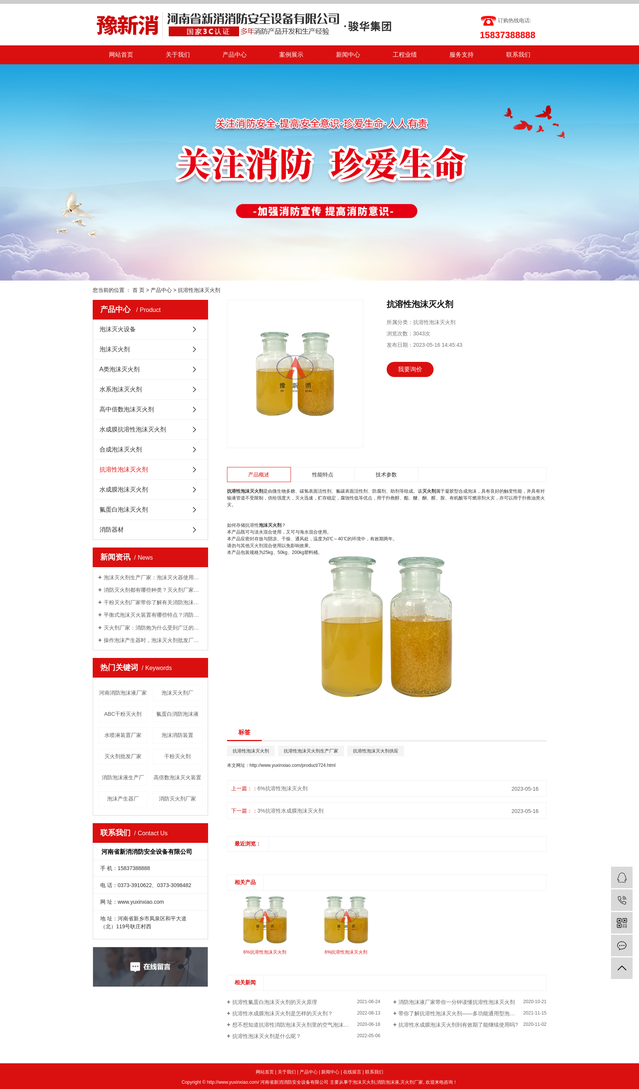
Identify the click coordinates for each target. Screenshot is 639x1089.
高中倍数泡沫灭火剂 (127, 409)
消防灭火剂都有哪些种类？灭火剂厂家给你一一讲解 (153, 590)
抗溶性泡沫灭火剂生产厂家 (311, 751)
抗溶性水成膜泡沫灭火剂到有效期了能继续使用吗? (458, 1025)
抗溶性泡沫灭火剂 (199, 290)
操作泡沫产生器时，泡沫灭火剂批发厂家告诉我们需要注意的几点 (153, 640)
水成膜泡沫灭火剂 (124, 489)
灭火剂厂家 (411, 1082)
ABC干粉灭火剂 (122, 714)
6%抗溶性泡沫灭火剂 (283, 788)
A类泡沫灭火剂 (120, 369)
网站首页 (121, 54)
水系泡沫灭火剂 (121, 389)
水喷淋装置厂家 (122, 735)
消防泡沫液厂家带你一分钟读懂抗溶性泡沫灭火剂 (456, 1002)
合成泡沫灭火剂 (121, 449)
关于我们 (178, 54)
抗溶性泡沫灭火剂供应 (375, 751)
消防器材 (112, 529)
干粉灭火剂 (177, 756)
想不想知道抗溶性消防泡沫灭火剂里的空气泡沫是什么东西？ (303, 1025)
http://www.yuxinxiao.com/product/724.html (293, 765)
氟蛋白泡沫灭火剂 (124, 509)
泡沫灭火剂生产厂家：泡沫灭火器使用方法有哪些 (153, 577)
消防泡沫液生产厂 (123, 777)
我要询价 (410, 369)
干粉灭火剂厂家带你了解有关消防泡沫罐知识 (153, 602)
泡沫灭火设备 (118, 329)
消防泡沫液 (387, 1082)
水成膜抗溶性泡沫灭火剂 (133, 429)
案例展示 (291, 54)
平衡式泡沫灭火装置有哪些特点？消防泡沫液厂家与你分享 (153, 615)
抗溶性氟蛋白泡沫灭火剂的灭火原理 (274, 1002)
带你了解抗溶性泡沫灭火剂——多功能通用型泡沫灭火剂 (464, 1013)
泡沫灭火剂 (115, 349)
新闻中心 (348, 54)
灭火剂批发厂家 (122, 756)
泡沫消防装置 (177, 735)
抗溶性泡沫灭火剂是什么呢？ (266, 1036)
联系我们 (518, 54)
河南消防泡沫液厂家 (123, 693)
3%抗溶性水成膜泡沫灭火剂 (290, 811)
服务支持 (461, 54)
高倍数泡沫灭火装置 (177, 777)
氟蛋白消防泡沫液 (177, 714)
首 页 (138, 290)
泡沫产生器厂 (123, 799)
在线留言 (352, 1072)
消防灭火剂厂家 (177, 799)
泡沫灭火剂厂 (177, 693)
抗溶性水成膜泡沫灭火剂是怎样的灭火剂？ (282, 1013)
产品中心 (234, 54)
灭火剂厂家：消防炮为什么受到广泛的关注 (153, 628)
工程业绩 (405, 54)
